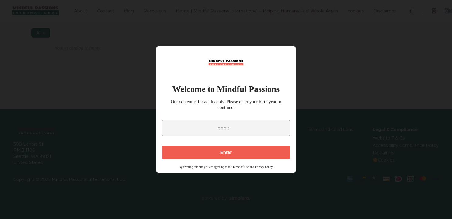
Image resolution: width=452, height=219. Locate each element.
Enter (226, 152)
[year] (226, 128)
